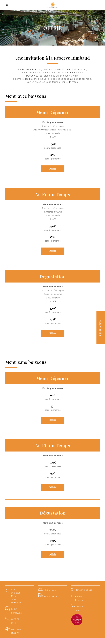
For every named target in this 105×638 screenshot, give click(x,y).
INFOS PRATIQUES (16, 611)
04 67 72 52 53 (15, 621)
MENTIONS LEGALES (16, 631)
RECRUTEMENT (51, 590)
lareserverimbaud (84, 590)
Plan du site (79, 609)
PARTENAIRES (50, 596)
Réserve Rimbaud (79, 598)
